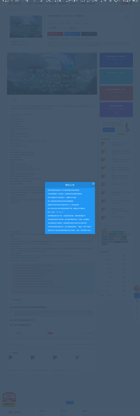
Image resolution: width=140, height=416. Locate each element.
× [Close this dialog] (93, 183)
